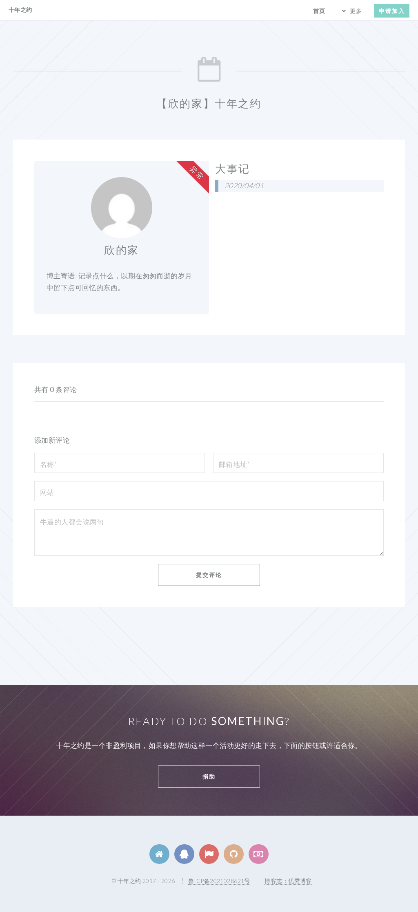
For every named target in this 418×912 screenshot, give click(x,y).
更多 (356, 10)
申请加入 (392, 10)
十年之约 (20, 9)
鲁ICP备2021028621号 (219, 880)
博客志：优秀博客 (288, 880)
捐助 (209, 776)
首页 (319, 10)
